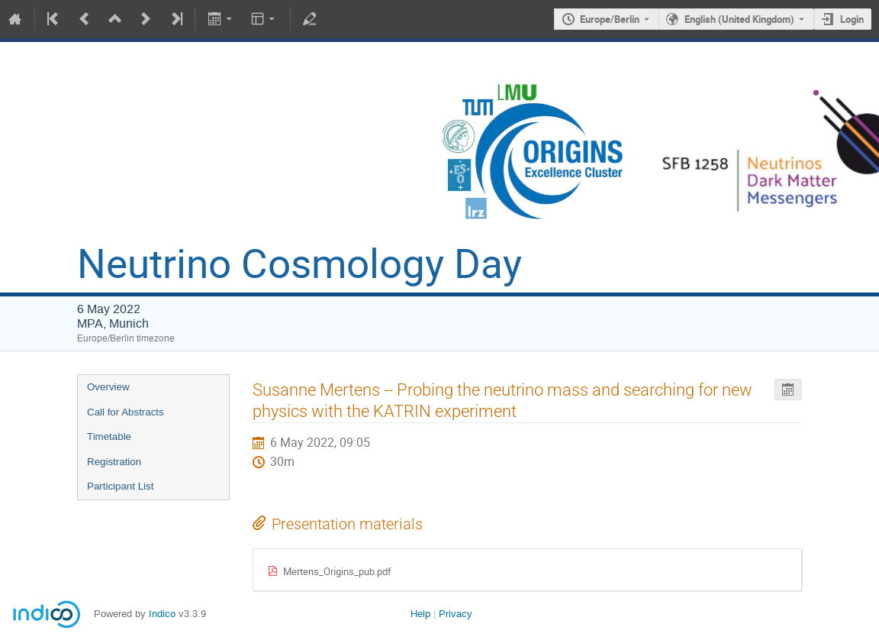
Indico (162, 613)
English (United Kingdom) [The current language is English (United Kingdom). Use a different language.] (739, 19)
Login (852, 19)
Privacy (455, 613)
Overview (108, 387)
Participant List (120, 486)
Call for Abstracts (125, 412)
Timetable (109, 436)
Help (420, 613)
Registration (114, 461)
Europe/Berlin (609, 19)
